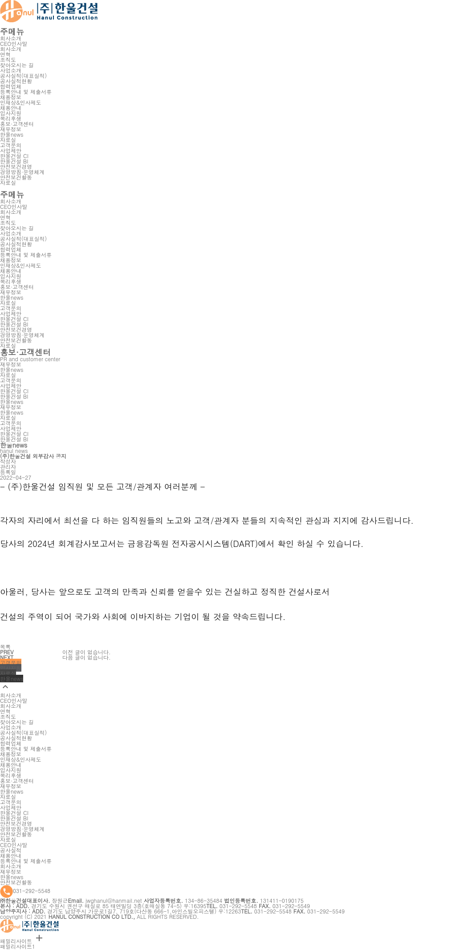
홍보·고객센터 (17, 123)
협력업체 (10, 86)
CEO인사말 (13, 844)
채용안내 (10, 855)
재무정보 (10, 871)
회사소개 (10, 38)
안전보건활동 (16, 882)
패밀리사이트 (22, 941)
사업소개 (10, 70)
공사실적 (10, 850)
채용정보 (10, 97)
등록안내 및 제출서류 (26, 860)
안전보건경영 (16, 166)
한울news (11, 877)
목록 (5, 646)
